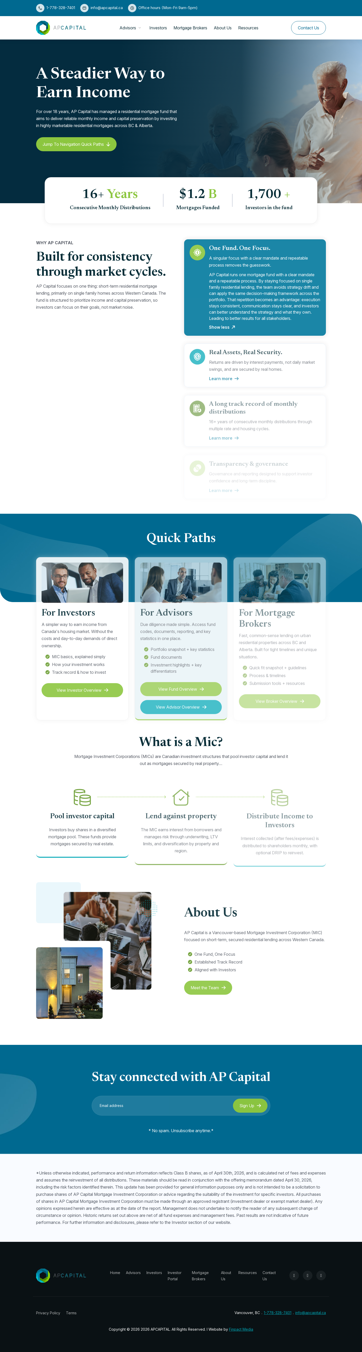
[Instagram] (307, 1275)
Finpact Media (241, 1329)
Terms (71, 1313)
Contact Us (308, 27)
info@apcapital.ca (107, 7)
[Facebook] (294, 1275)
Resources (248, 27)
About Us (223, 27)
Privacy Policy (48, 1313)
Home (115, 1272)
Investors (158, 27)
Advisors (127, 27)
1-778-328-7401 (60, 7)
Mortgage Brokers (190, 27)
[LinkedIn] (321, 1275)
